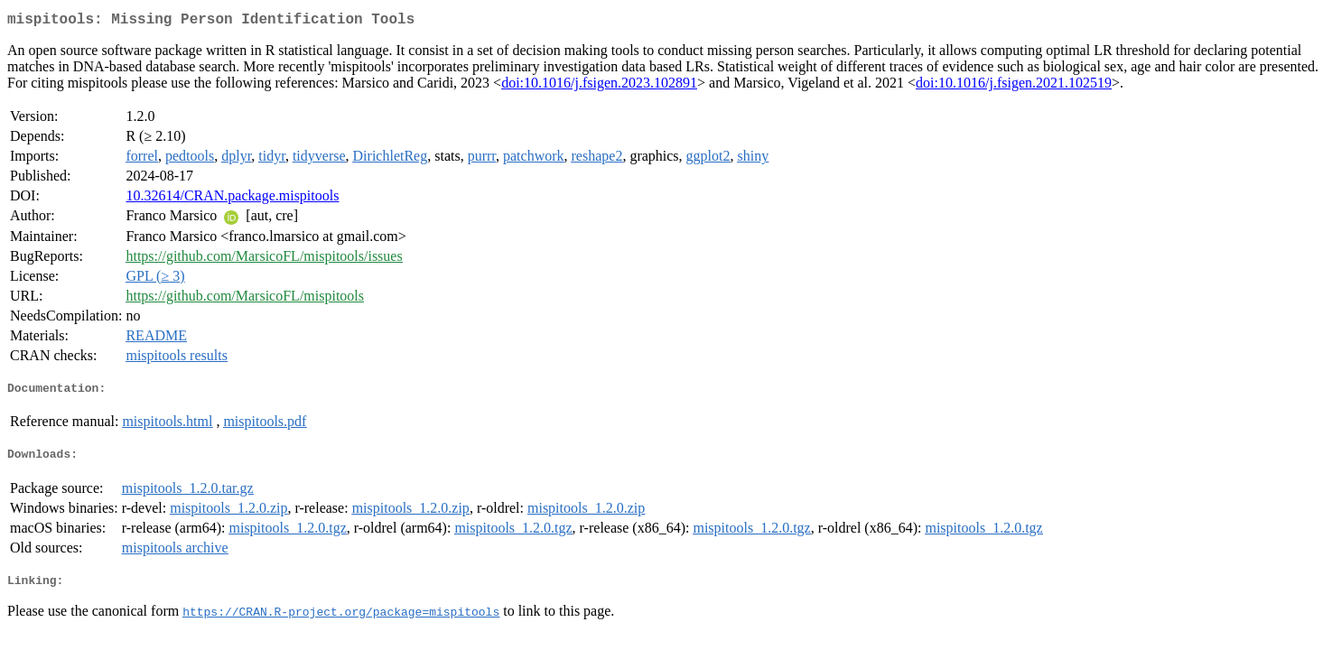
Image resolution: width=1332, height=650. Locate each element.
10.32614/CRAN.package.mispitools (232, 199)
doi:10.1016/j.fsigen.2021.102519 (1014, 86)
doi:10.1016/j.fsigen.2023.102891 (599, 86)
